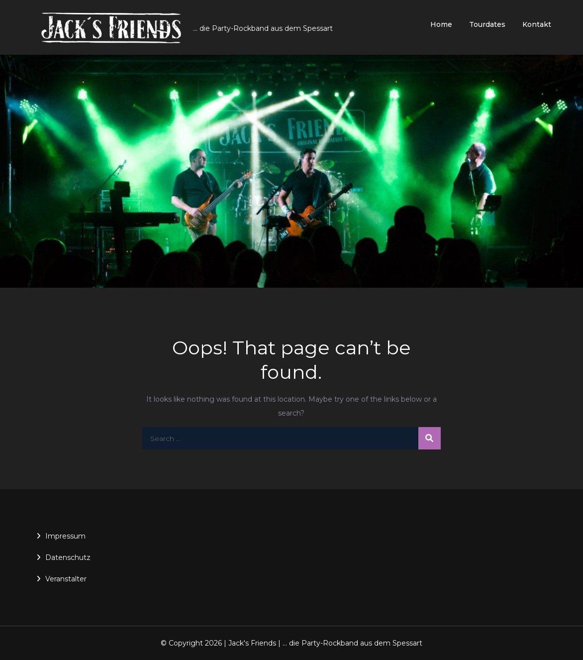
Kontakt (536, 24)
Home (441, 24)
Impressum (65, 536)
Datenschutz (68, 557)
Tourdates (487, 24)
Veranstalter (66, 578)
